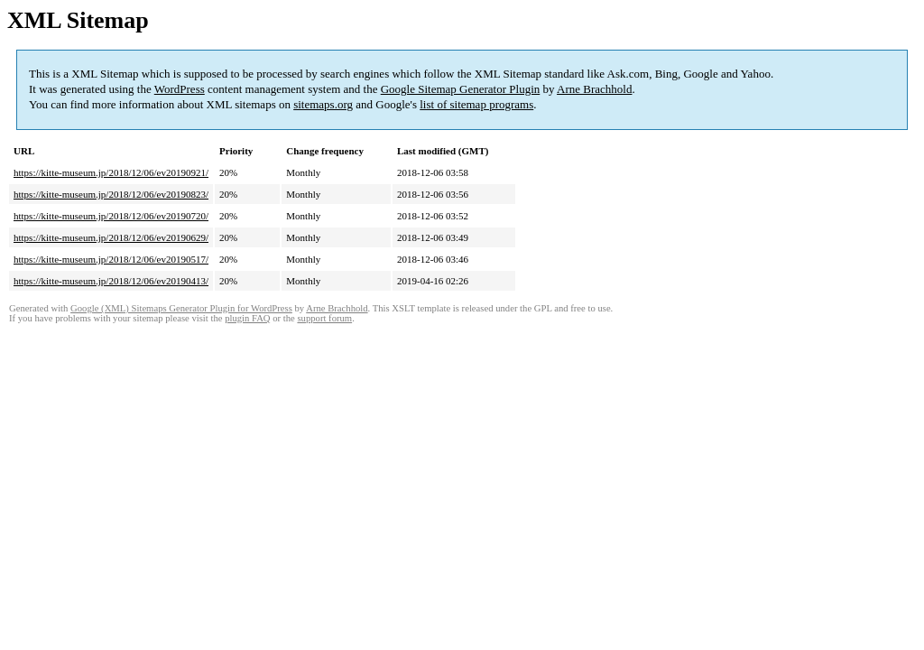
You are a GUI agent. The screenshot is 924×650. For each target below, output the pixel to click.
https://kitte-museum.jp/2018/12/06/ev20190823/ (111, 194)
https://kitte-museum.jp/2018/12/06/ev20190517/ (111, 259)
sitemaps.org (323, 104)
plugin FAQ (247, 318)
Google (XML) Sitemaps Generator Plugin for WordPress (181, 308)
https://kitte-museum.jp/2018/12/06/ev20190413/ (111, 280)
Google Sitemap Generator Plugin (461, 89)
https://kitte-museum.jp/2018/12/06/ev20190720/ (111, 215)
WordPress (179, 89)
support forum (324, 318)
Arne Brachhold (594, 89)
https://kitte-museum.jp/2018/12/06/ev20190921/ (111, 172)
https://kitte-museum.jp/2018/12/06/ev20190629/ (111, 237)
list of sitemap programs (476, 104)
